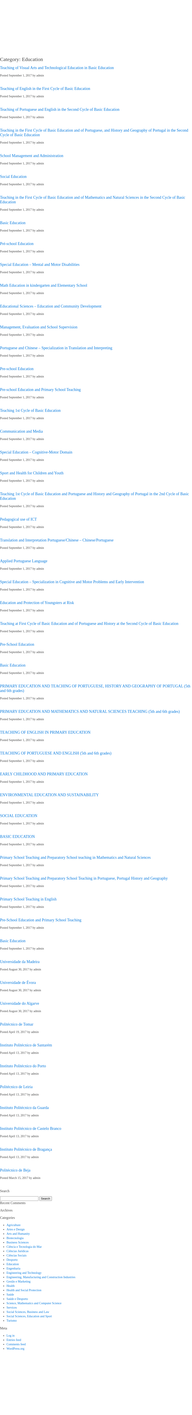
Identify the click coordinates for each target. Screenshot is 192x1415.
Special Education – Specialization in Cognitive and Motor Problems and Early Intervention (72, 582)
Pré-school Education (16, 244)
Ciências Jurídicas (17, 1251)
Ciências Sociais (16, 1255)
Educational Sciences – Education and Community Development (50, 306)
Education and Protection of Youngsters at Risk (37, 603)
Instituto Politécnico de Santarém (26, 1045)
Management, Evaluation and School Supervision (38, 327)
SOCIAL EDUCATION (18, 816)
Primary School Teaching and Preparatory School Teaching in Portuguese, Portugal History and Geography (84, 878)
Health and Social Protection (24, 1290)
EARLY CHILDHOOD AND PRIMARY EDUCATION (44, 774)
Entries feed (14, 1340)
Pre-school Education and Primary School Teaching (40, 389)
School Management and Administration (31, 156)
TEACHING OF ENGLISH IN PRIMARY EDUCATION (45, 732)
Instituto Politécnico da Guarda (24, 1108)
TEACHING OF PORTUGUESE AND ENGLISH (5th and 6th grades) (55, 753)
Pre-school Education (16, 369)
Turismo (12, 1320)
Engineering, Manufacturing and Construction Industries (41, 1277)
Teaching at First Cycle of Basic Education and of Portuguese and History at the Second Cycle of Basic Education (89, 623)
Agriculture (14, 1225)
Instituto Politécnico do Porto (23, 1066)
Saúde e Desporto (17, 1299)
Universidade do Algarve (19, 1003)
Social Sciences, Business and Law (28, 1312)
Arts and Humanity (18, 1233)
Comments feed (16, 1344)
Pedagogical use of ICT (18, 519)
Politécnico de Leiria (16, 1087)
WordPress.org (15, 1348)
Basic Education (12, 223)
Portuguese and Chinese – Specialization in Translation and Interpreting (56, 348)
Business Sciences (18, 1242)
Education (13, 1264)
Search (45, 1198)
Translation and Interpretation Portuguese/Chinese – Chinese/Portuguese (57, 540)
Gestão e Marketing (18, 1281)
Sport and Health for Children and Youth (31, 473)
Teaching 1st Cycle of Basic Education (30, 410)
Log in (11, 1335)
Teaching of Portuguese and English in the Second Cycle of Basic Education (59, 109)
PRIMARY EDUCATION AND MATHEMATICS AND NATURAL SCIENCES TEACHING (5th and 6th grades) (90, 711)
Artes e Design (16, 1229)
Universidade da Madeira (20, 962)
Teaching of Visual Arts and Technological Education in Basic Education (57, 68)
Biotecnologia (15, 1238)
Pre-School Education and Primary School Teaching (40, 920)
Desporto (12, 1259)
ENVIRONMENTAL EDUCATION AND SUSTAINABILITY (49, 795)
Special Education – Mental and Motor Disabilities (39, 264)
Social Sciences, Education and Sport (29, 1316)
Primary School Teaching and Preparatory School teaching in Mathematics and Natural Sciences (75, 857)
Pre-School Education (17, 644)
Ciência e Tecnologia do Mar (24, 1246)
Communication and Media (21, 431)
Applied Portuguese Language (23, 561)
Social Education (13, 176)
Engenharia (13, 1268)
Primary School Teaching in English (28, 899)
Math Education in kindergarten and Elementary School (43, 285)
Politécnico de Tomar (16, 1024)
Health (11, 1286)
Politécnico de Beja (15, 1170)
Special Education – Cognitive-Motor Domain (36, 452)
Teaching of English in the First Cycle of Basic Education (45, 88)
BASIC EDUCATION (17, 836)
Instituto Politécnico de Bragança (26, 1149)
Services (12, 1307)
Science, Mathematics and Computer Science (34, 1303)
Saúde (10, 1294)
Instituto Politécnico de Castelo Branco (30, 1128)
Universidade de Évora (18, 982)
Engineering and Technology (24, 1272)
